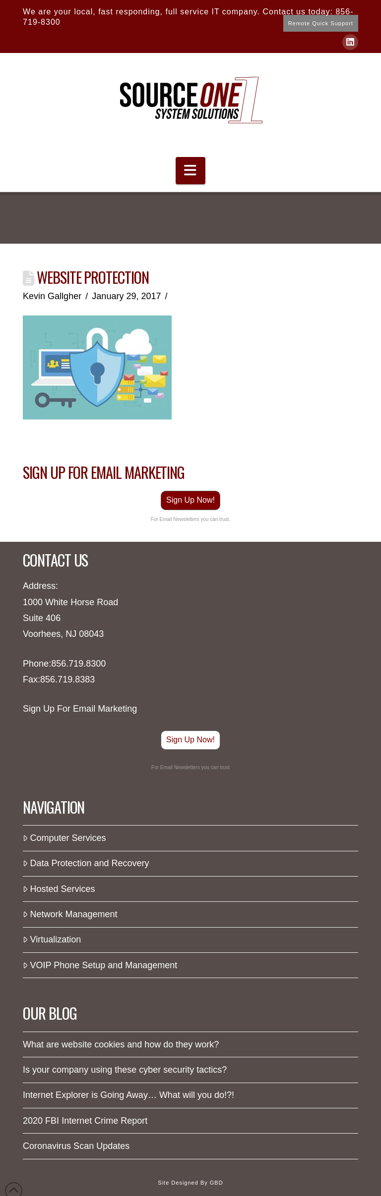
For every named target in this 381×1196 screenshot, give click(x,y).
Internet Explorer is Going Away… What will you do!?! (128, 1095)
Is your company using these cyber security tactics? (125, 1070)
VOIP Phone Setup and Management (100, 965)
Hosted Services (59, 889)
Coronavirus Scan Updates (76, 1146)
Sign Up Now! (190, 500)
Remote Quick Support (320, 23)
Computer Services (64, 838)
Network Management (70, 914)
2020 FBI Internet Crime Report (85, 1121)
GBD (216, 1183)
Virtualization (52, 939)
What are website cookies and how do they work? (121, 1044)
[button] (190, 170)
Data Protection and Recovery (86, 863)
